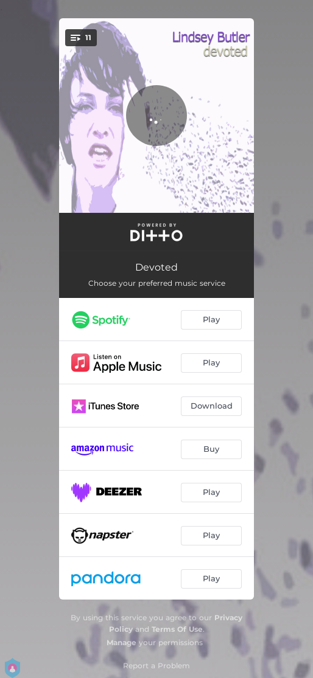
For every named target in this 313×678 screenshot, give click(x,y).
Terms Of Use (177, 629)
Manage (121, 642)
